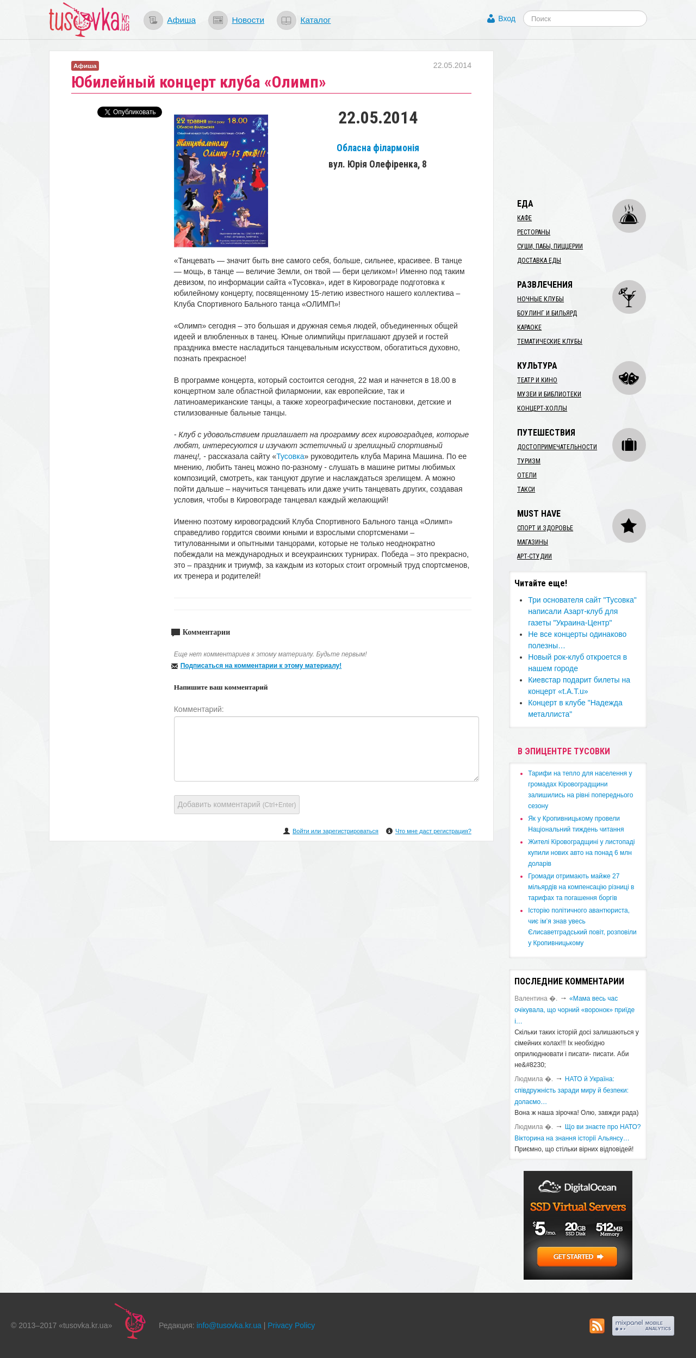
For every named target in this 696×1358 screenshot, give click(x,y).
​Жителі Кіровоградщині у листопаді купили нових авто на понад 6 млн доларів (581, 852)
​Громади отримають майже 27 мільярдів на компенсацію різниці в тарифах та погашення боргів (581, 887)
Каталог (315, 19)
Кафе (524, 218)
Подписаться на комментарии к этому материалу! (261, 665)
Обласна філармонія (378, 147)
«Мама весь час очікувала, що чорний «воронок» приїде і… (574, 1010)
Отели (527, 475)
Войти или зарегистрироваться (335, 831)
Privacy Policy (291, 1325)
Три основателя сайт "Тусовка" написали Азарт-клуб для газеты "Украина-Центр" (582, 611)
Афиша (181, 19)
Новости (248, 19)
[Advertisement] (590, 119)
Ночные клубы (540, 299)
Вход (506, 18)
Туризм (528, 461)
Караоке (529, 327)
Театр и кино (537, 380)
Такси (526, 489)
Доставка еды (539, 260)
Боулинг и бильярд (547, 313)
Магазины (532, 542)
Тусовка (290, 456)
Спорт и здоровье (545, 528)
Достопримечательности (557, 447)
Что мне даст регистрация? (433, 831)
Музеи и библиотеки (549, 394)
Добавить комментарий (237, 804)
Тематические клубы (549, 341)
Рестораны (533, 232)
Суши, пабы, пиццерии (550, 246)
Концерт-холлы (542, 408)
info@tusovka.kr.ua (229, 1325)
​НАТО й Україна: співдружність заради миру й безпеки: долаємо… (571, 1090)
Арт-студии (534, 556)
